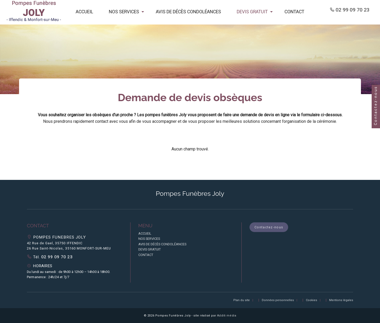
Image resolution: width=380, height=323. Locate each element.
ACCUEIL (84, 11)
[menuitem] (84, 12)
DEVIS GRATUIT (252, 11)
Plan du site (241, 300)
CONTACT (294, 11)
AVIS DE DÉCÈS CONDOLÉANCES (188, 11)
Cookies (311, 300)
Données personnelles (278, 300)
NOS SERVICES (124, 11)
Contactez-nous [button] (268, 227)
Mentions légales (341, 300)
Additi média (226, 315)
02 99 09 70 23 (353, 10)
